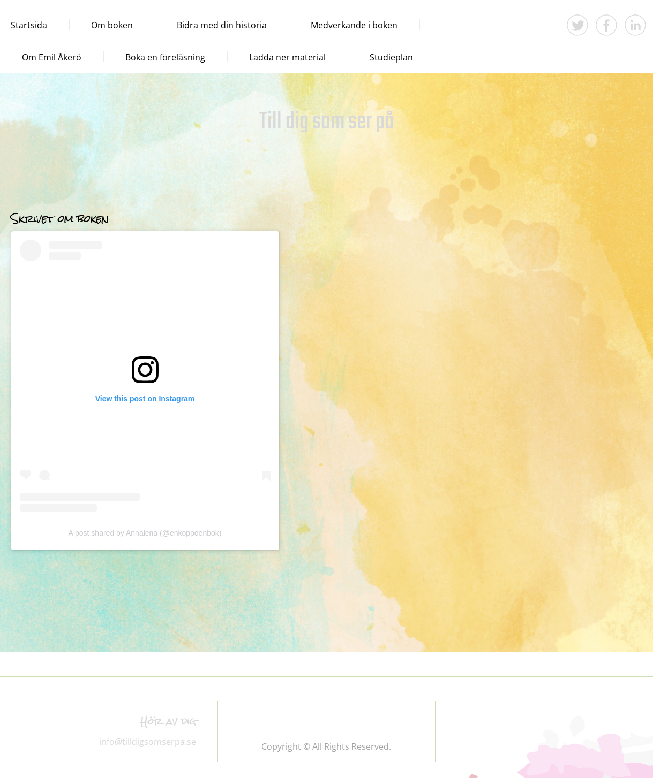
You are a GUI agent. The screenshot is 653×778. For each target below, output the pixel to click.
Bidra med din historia (222, 25)
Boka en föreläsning (165, 57)
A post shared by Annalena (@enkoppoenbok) (145, 533)
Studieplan (391, 57)
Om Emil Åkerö (51, 57)
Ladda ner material (287, 57)
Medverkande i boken (354, 25)
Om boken (112, 25)
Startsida (29, 25)
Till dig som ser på (326, 122)
